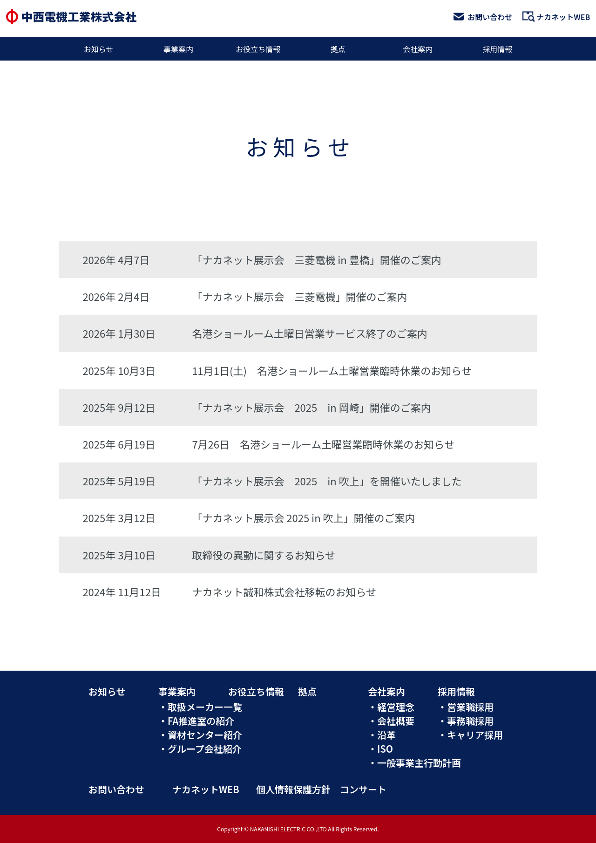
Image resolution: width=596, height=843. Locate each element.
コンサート (363, 789)
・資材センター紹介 (200, 734)
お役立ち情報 (258, 48)
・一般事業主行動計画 (414, 762)
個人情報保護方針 (293, 789)
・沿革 (382, 734)
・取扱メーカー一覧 (200, 707)
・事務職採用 (466, 720)
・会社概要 (391, 720)
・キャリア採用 (470, 734)
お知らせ (99, 48)
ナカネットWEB (556, 16)
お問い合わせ (483, 16)
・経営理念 (391, 707)
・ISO (380, 748)
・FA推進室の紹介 (196, 720)
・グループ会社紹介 (200, 748)
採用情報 (497, 48)
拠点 (338, 48)
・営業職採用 (466, 707)
